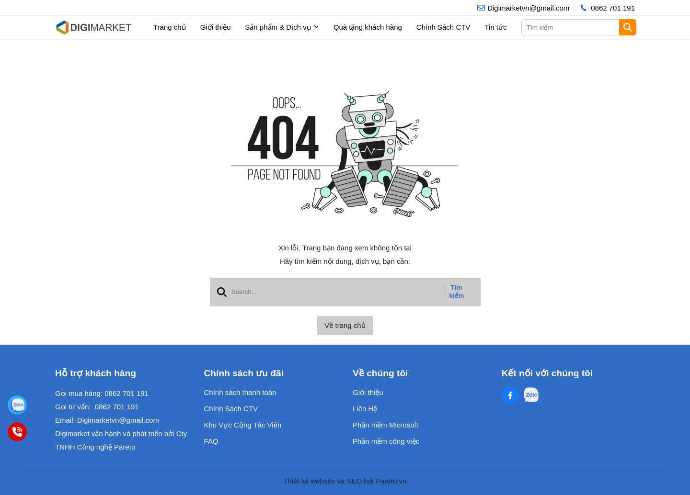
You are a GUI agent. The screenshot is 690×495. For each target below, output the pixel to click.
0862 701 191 (126, 393)
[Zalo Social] (530, 395)
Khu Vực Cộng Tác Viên (243, 425)
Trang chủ (169, 27)
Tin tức (495, 27)
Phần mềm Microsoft (385, 425)
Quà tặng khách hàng (368, 27)
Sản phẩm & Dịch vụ (282, 27)
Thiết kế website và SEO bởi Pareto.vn (345, 481)
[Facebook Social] (510, 395)
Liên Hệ (365, 409)
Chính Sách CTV (443, 27)
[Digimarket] (17, 405)
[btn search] (627, 27)
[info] (523, 8)
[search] (578, 27)
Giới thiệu (215, 27)
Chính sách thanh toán (240, 392)
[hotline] (607, 7)
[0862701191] (17, 431)
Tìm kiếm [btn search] (456, 291)
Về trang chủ (344, 325)
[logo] (93, 27)
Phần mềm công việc (386, 441)
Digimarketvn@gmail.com (118, 420)
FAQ (211, 441)
